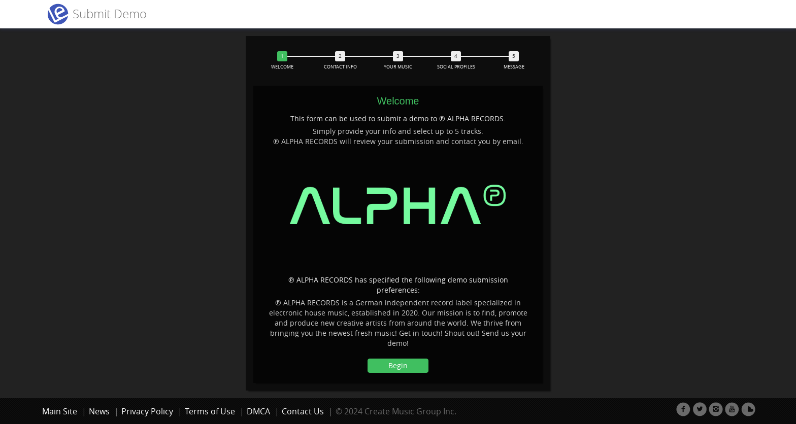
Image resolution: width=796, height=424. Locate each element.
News (99, 411)
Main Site (59, 411)
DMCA (258, 411)
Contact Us (303, 411)
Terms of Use (210, 411)
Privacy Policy (147, 411)
